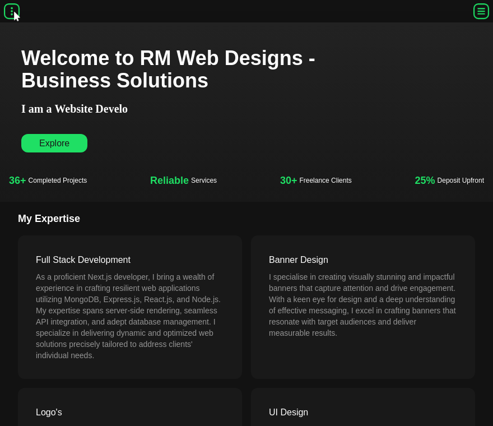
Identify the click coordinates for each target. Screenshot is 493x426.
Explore (54, 143)
